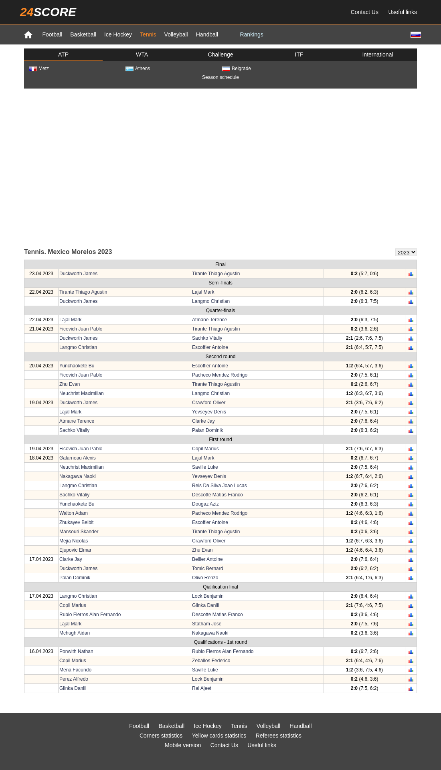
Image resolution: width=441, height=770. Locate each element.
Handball (207, 34)
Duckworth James (78, 273)
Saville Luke (205, 467)
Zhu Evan (69, 384)
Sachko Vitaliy (207, 338)
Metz (39, 68)
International (377, 54)
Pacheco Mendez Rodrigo (219, 375)
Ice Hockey (118, 34)
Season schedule (220, 77)
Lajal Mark (203, 292)
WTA (142, 54)
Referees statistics (278, 735)
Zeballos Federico (211, 660)
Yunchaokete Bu (76, 366)
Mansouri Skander (78, 531)
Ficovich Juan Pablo (80, 329)
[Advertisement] (95, 168)
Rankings (251, 34)
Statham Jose (206, 624)
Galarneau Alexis (77, 458)
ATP (63, 54)
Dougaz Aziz (205, 504)
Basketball (83, 34)
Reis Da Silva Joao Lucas (219, 485)
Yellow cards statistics (219, 735)
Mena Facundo (75, 670)
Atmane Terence (209, 320)
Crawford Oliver (208, 402)
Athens (137, 68)
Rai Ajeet (201, 688)
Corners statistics (161, 735)
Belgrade (236, 68)
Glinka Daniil (205, 605)
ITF (299, 54)
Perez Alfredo (73, 679)
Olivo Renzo (205, 578)
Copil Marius (205, 449)
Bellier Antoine (207, 559)
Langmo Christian (211, 301)
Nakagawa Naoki (77, 476)
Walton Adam (73, 513)
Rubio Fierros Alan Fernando (90, 614)
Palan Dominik (207, 430)
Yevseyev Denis (209, 412)
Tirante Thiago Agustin (216, 273)
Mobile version (183, 745)
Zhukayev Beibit (76, 522)
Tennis (148, 34)
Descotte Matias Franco (217, 495)
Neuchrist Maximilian (81, 393)
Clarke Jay (203, 421)
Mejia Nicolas (73, 541)
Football (52, 34)
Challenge (220, 54)
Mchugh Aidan (74, 633)
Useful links (402, 12)
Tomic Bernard (207, 568)
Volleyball (176, 34)
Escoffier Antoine (210, 347)
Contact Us (364, 12)
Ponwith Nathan (76, 651)
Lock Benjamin (208, 596)
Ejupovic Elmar (75, 550)
